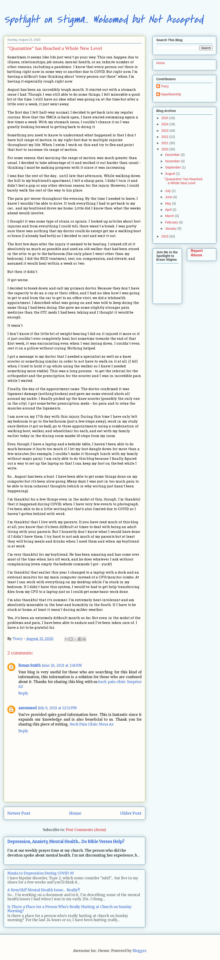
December (173, 155)
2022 (165, 137)
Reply (23, 693)
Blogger (139, 951)
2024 (165, 124)
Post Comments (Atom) (86, 830)
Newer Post (18, 813)
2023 (165, 130)
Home (75, 813)
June (169, 197)
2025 (165, 118)
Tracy (165, 86)
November (173, 161)
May (168, 203)
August (170, 173)
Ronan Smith (29, 665)
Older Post (131, 813)
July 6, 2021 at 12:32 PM (57, 708)
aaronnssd (27, 708)
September (173, 167)
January (171, 228)
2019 (165, 236)
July (168, 191)
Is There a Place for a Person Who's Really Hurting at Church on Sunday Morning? (69, 909)
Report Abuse (197, 253)
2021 (165, 143)
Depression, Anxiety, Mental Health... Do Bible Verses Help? (65, 841)
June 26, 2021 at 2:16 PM (62, 665)
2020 (165, 149)
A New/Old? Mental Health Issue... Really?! (43, 890)
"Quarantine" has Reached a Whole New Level (183, 181)
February (172, 222)
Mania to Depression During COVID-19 (40, 873)
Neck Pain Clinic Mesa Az (91, 724)
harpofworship (171, 94)
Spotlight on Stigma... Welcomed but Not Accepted (103, 19)
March (170, 216)
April (168, 209)
